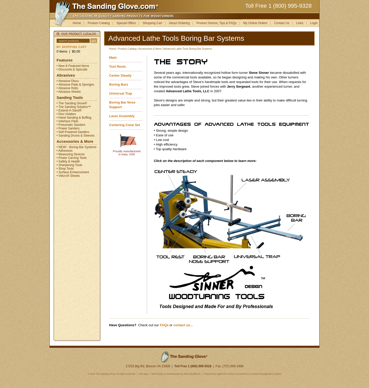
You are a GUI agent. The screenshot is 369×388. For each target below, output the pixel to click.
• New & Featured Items (73, 66)
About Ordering (179, 23)
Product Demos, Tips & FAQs (217, 23)
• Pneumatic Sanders (71, 125)
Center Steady (120, 75)
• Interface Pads (67, 121)
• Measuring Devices (71, 154)
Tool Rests (117, 66)
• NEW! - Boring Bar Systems (77, 147)
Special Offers (126, 23)
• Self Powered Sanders (73, 132)
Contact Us (281, 23)
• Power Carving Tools (72, 158)
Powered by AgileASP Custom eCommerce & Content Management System (242, 374)
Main (113, 57)
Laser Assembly (122, 116)
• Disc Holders (66, 114)
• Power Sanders (68, 128)
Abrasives (66, 75)
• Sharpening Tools (69, 165)
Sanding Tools (70, 97)
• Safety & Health (68, 161)
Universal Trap (120, 93)
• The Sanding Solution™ (74, 107)
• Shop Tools (65, 168)
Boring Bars (118, 84)
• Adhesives (65, 150)
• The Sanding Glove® (72, 103)
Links (299, 23)
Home (77, 23)
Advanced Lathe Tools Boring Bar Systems (187, 48)
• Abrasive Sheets (69, 92)
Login (313, 23)
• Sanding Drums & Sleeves (76, 135)
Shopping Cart (152, 23)
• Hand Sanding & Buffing (74, 117)
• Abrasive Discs (68, 81)
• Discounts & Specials (72, 69)
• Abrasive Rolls (67, 88)
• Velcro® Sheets (68, 176)
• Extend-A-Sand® (69, 110)
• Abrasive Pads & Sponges (75, 84)
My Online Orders (255, 23)
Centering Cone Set (124, 125)
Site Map (143, 374)
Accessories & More (75, 141)
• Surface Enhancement (73, 172)
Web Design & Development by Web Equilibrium (176, 374)
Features (65, 60)
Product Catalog (99, 23)
